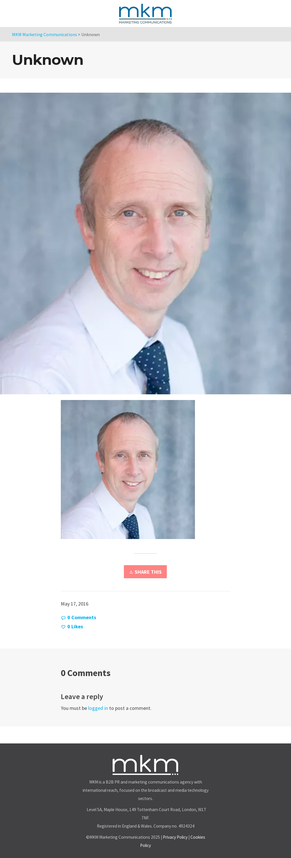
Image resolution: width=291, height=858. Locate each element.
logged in (98, 708)
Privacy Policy (175, 837)
